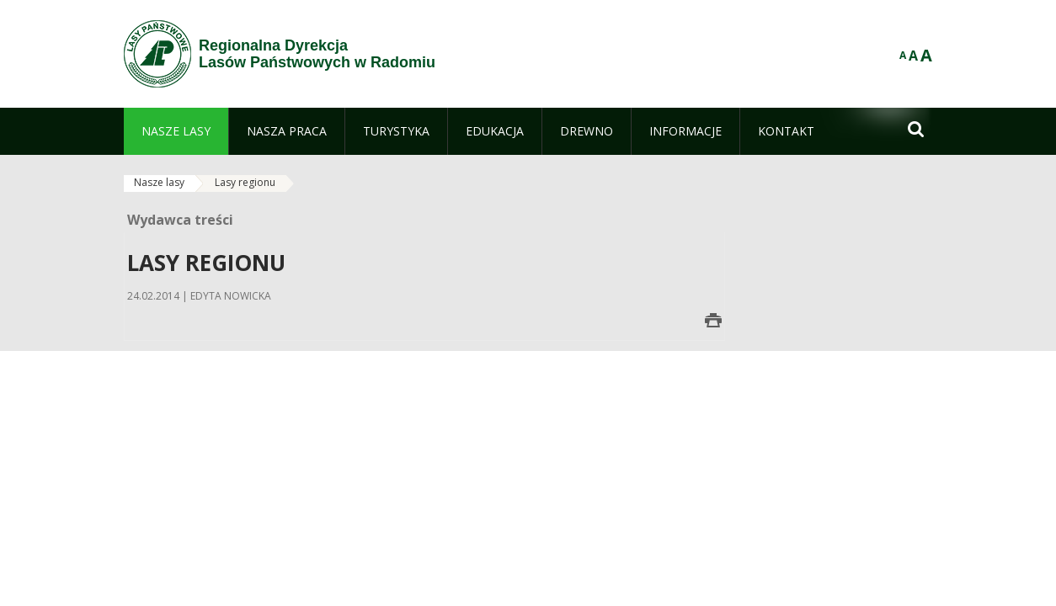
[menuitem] (176, 131)
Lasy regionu (245, 182)
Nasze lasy (159, 182)
